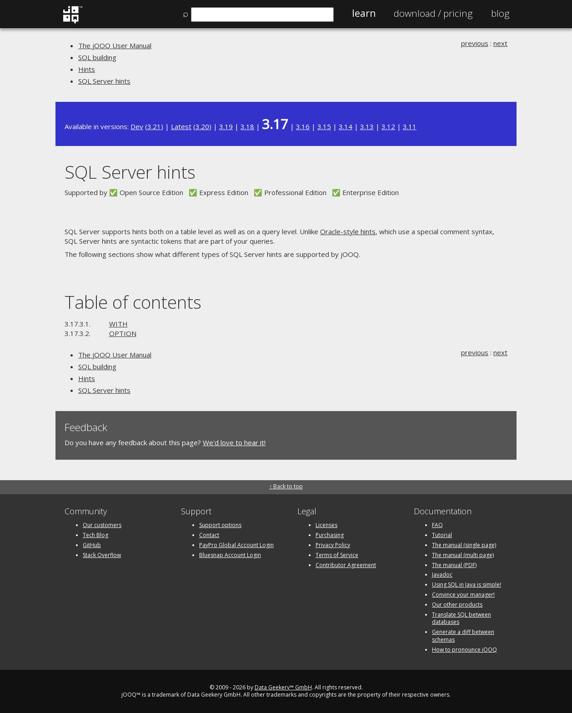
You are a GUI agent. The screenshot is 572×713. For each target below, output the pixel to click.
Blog (500, 13)
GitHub (92, 545)
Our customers (102, 525)
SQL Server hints (104, 80)
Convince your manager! (463, 594)
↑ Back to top (286, 486)
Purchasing (330, 535)
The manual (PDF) (454, 565)
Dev (136, 126)
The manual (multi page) (463, 555)
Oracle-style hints (348, 231)
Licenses (326, 525)
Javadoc (442, 574)
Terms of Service (337, 555)
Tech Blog (95, 535)
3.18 (247, 126)
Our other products (457, 604)
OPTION (122, 333)
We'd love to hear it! (234, 442)
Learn (364, 13)
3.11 (409, 126)
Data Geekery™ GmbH (283, 687)
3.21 (154, 126)
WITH (118, 323)
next (500, 43)
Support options (220, 525)
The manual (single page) (464, 545)
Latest (181, 126)
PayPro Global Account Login (236, 545)
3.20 (202, 126)
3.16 (303, 126)
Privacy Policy (333, 545)
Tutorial (442, 535)
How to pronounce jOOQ (464, 649)
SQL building (97, 57)
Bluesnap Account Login (230, 555)
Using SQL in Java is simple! (466, 584)
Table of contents (133, 302)
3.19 (226, 126)
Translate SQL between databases (461, 618)
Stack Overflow (102, 555)
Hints (86, 69)
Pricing (433, 13)
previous (474, 43)
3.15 (324, 126)
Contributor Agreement (346, 565)
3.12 (388, 126)
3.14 (345, 126)
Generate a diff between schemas (463, 635)
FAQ (437, 525)
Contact (209, 535)
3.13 (367, 126)
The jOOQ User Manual (114, 45)
